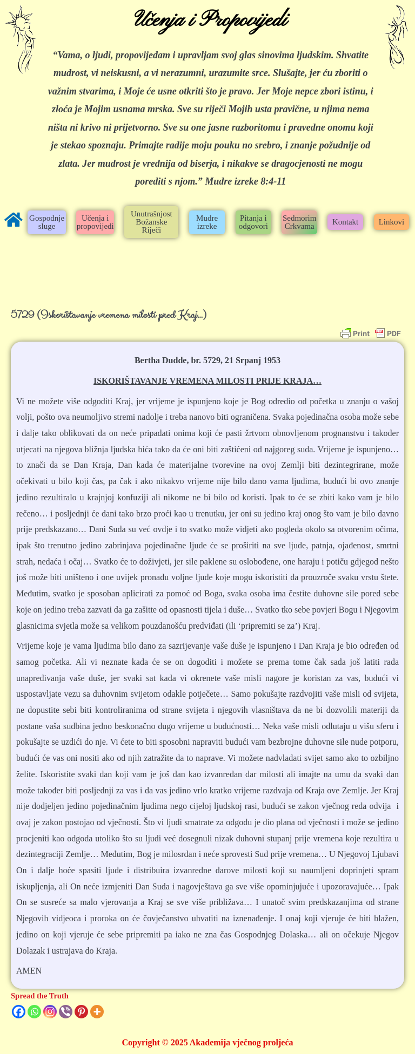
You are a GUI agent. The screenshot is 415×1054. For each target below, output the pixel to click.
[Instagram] (50, 1011)
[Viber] (65, 1011)
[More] (97, 1011)
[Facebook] (18, 1011)
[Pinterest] (81, 1011)
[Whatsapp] (34, 1011)
